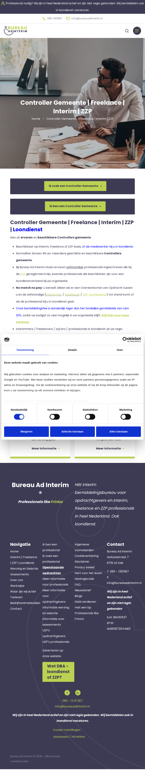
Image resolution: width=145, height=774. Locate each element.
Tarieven (16, 603)
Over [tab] (120, 349)
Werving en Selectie (24, 574)
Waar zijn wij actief (23, 597)
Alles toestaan (118, 431)
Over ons (16, 586)
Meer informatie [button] (47, 453)
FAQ (78, 590)
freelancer (72, 293)
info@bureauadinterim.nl (124, 588)
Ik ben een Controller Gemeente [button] (75, 205)
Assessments (19, 580)
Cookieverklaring (86, 561)
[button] (52, 18)
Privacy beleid (84, 573)
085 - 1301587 (119, 577)
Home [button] (36, 118)
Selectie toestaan (73, 431)
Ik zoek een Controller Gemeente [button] (75, 185)
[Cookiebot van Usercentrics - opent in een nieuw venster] (125, 339)
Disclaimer (82, 567)
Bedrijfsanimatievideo (25, 608)
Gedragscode (84, 584)
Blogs (78, 601)
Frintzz (57, 507)
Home (14, 557)
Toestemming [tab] (25, 349)
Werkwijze (17, 591)
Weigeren (26, 431)
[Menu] (137, 30)
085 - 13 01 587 (72, 706)
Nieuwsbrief (83, 596)
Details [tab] (72, 349)
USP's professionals (55, 647)
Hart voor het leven (88, 578)
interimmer (54, 293)
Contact (16, 614)
